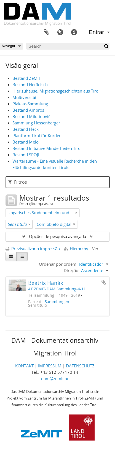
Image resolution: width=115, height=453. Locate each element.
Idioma (60, 32)
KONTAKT (24, 365)
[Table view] (22, 256)
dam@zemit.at (54, 378)
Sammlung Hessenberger (36, 123)
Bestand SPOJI (25, 154)
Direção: (71, 270)
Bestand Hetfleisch (30, 84)
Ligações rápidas (74, 32)
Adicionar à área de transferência (103, 282)
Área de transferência (47, 32)
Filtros (17, 182)
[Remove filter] (76, 212)
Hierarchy (76, 248)
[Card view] (11, 256)
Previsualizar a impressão (33, 248)
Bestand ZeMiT (26, 78)
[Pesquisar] (106, 46)
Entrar (96, 32)
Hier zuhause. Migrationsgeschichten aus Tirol (56, 91)
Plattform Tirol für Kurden (36, 135)
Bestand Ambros (28, 110)
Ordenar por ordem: (58, 264)
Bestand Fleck (25, 129)
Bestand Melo (25, 142)
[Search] (67, 46)
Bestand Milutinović (31, 116)
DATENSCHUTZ (80, 365)
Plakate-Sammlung (30, 103)
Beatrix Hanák (45, 282)
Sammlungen (57, 301)
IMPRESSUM (49, 365)
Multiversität (24, 97)
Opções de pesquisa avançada (57, 236)
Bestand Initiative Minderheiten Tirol (47, 148)
